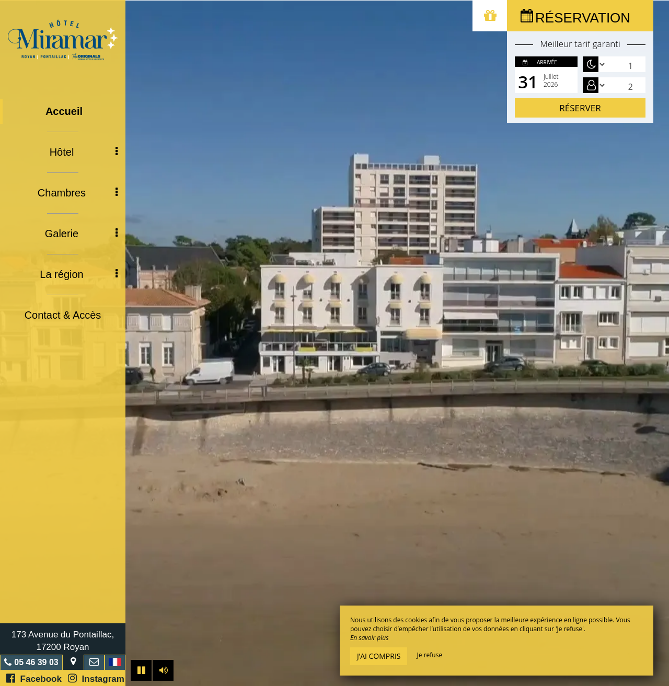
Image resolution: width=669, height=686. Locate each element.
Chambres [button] (78, 193)
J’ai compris (378, 656)
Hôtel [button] (84, 152)
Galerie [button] (81, 233)
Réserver (580, 108)
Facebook (34, 678)
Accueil (64, 111)
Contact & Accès (63, 315)
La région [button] (79, 274)
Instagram (96, 678)
